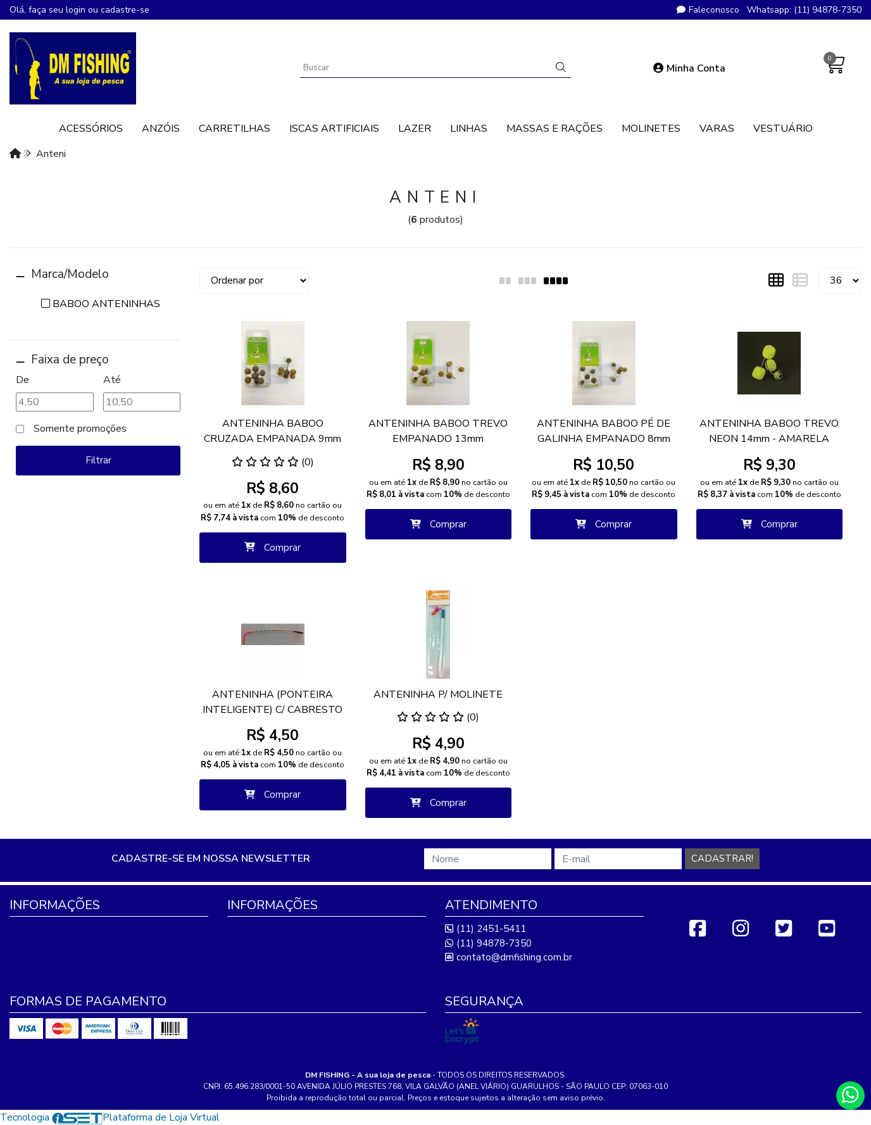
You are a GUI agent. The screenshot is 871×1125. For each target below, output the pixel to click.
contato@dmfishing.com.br (508, 957)
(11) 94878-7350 (488, 943)
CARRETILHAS (234, 128)
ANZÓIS (161, 128)
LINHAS (468, 128)
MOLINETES (651, 128)
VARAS (716, 128)
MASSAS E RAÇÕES (554, 128)
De (22, 380)
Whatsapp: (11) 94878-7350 (804, 10)
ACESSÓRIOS (91, 128)
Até (112, 380)
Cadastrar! (722, 858)
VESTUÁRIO (783, 128)
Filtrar (98, 460)
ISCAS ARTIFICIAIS (334, 128)
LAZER (414, 128)
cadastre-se (125, 10)
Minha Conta (689, 68)
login (77, 10)
